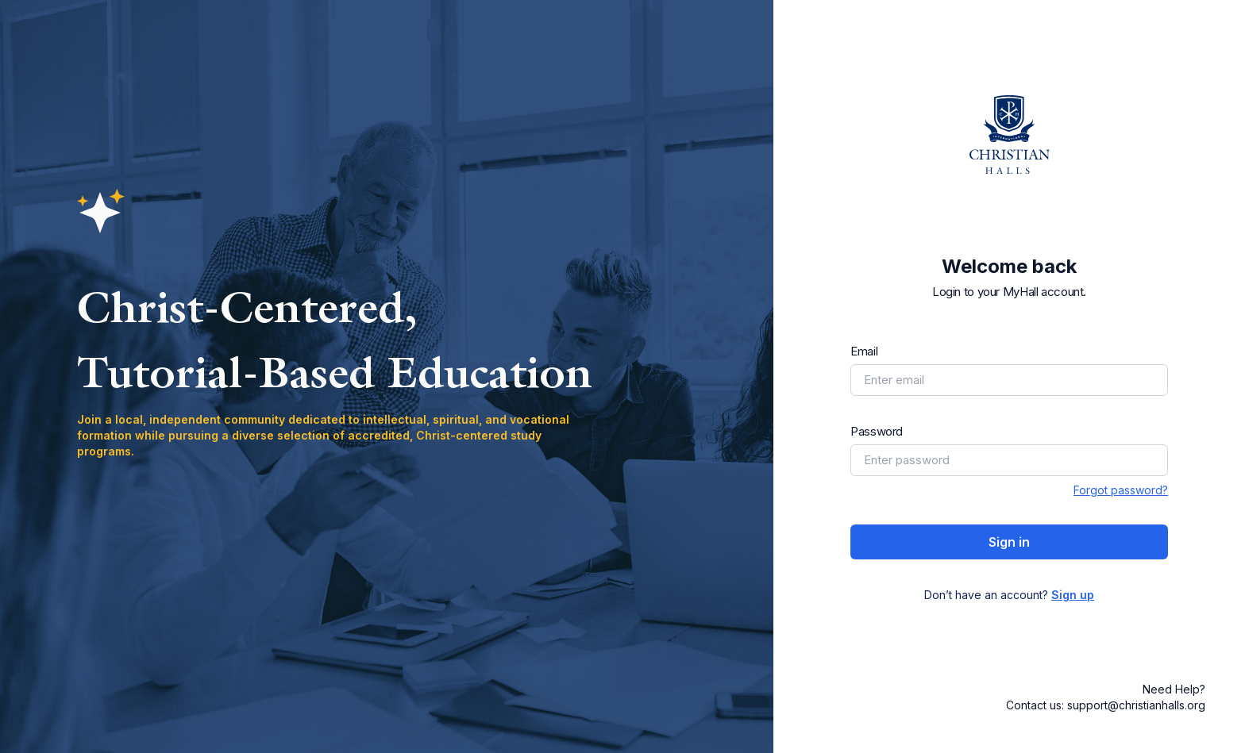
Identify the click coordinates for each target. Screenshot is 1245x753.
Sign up (1072, 594)
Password (876, 431)
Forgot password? (1120, 490)
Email (863, 351)
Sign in (1009, 542)
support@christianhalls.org (1136, 705)
